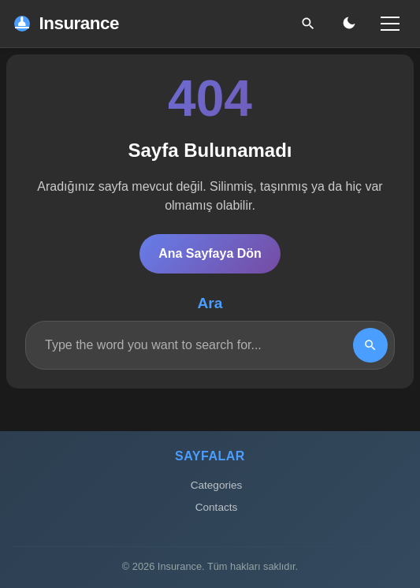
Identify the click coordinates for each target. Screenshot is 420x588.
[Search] (370, 345)
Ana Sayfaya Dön (210, 253)
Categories (217, 485)
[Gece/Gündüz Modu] (349, 23)
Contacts (216, 507)
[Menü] (390, 23)
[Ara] (308, 23)
